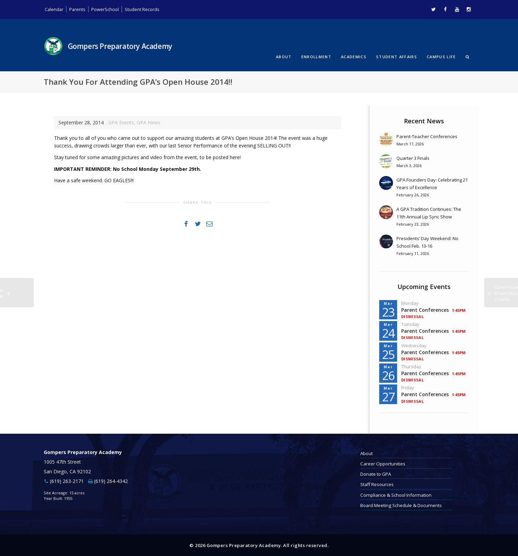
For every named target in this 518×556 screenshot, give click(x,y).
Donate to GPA (375, 474)
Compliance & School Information (396, 494)
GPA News (148, 122)
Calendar (54, 9)
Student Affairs (396, 56)
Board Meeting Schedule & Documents (401, 505)
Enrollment (316, 56)
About (284, 56)
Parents (78, 9)
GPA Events (121, 122)
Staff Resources (377, 484)
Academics (353, 56)
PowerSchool (108, 9)
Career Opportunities (382, 463)
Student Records (147, 9)
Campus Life (441, 56)
